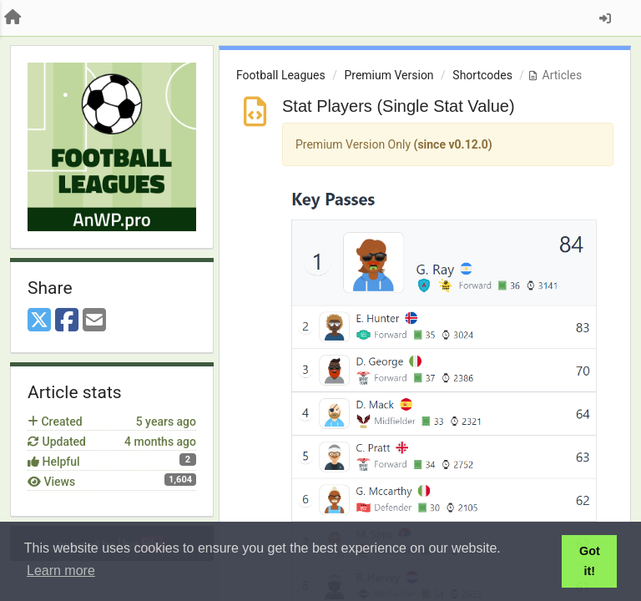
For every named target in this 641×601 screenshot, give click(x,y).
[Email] (94, 321)
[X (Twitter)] (39, 321)
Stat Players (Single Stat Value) (398, 106)
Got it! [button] (589, 561)
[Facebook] (66, 321)
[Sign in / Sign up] (605, 18)
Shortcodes (482, 75)
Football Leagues (281, 75)
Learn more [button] (61, 570)
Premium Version (388, 75)
